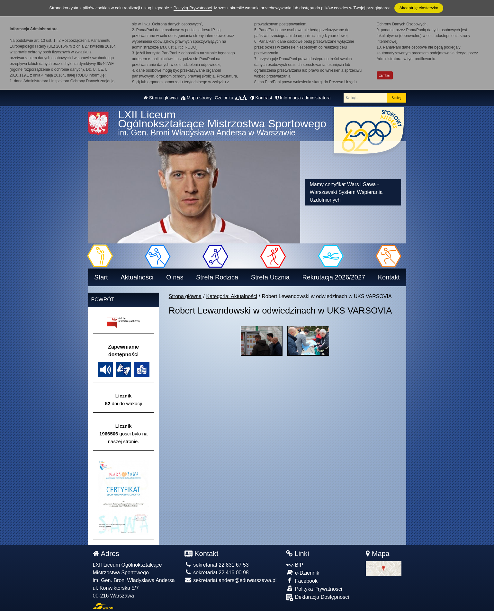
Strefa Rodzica (217, 277)
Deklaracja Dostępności (317, 597)
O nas (174, 277)
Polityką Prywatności (193, 7)
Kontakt (389, 277)
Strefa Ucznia (270, 277)
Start (101, 277)
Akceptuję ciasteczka (418, 7)
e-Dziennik (302, 573)
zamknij (384, 75)
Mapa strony (196, 97)
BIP (294, 565)
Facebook (302, 581)
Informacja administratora (303, 97)
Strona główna (161, 97)
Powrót (102, 299)
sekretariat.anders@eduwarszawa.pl (230, 580)
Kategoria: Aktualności (231, 296)
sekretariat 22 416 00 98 (216, 572)
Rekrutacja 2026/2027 (333, 277)
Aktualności (137, 277)
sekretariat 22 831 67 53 (216, 565)
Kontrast (261, 97)
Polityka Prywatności (314, 589)
